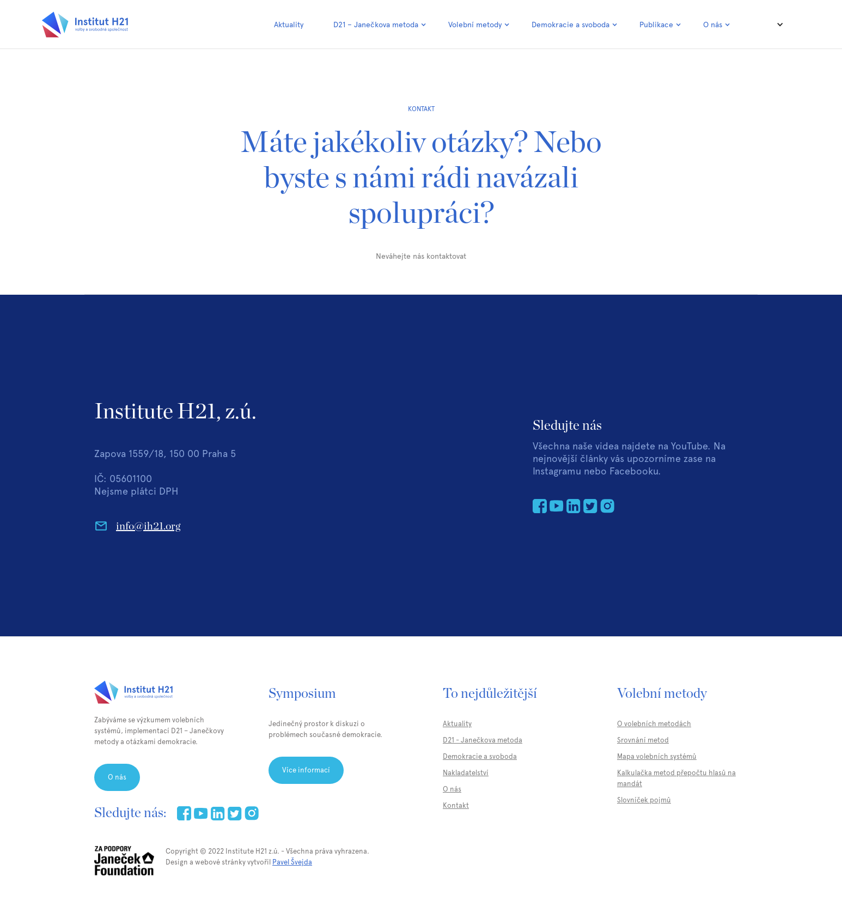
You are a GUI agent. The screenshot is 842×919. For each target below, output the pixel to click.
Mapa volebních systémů (657, 756)
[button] (379, 24)
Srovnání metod (643, 740)
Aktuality (288, 24)
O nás (117, 777)
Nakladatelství (466, 773)
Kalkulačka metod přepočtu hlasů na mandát (676, 778)
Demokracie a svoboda (480, 756)
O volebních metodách (654, 724)
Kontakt (456, 805)
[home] (85, 24)
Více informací (306, 770)
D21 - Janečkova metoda (482, 740)
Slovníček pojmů (644, 800)
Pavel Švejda (292, 862)
